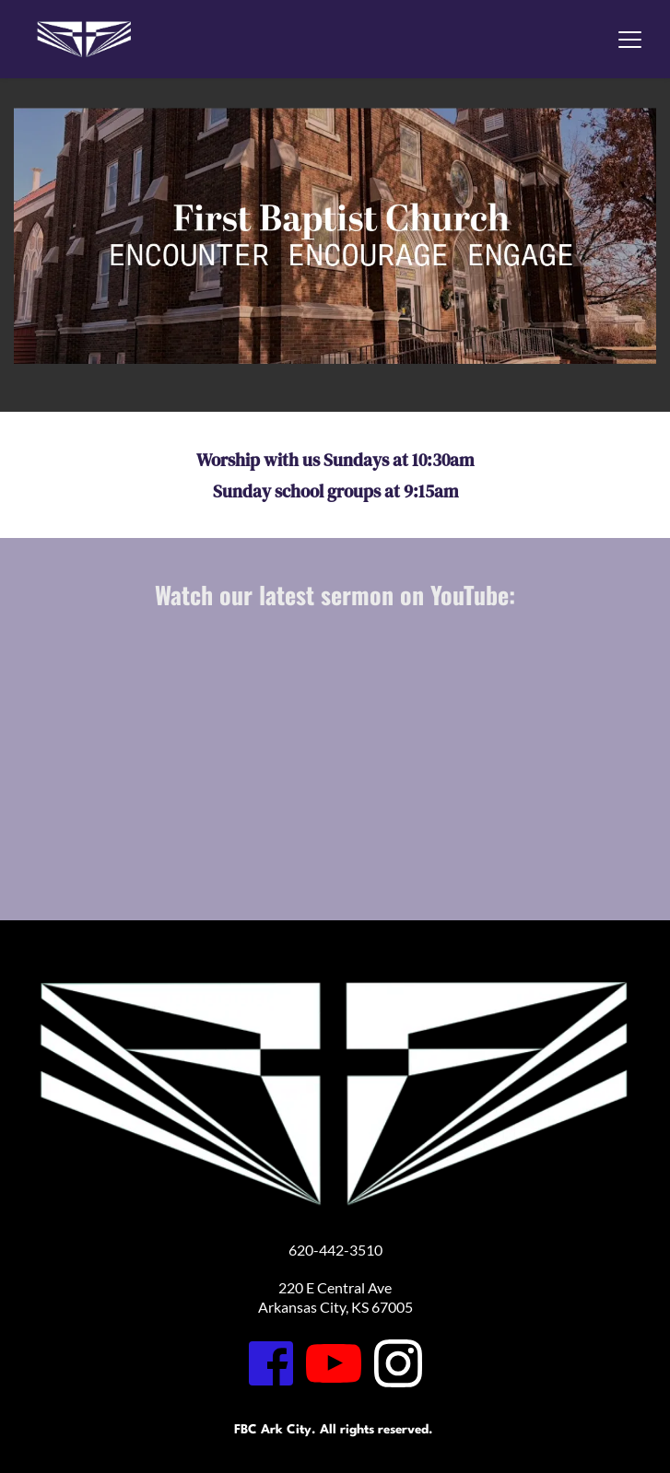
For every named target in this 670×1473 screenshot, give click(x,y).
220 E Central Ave (335, 1287)
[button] (629, 39)
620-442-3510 (335, 1249)
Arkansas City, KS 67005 (335, 1306)
